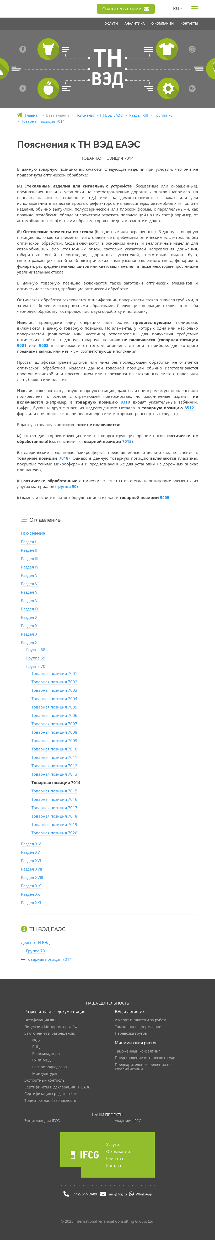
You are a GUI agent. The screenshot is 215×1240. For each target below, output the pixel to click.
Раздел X (29, 617)
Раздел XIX (31, 885)
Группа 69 (35, 658)
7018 (63, 458)
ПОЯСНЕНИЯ (33, 533)
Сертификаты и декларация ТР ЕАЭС (57, 1087)
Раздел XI (30, 625)
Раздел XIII (31, 642)
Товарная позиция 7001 (54, 673)
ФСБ (36, 1040)
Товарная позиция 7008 (54, 732)
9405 (164, 497)
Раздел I (28, 541)
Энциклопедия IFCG (42, 1121)
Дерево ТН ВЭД (35, 942)
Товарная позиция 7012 (54, 765)
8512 (189, 407)
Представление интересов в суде (145, 1058)
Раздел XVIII (32, 877)
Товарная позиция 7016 (54, 799)
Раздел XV (30, 852)
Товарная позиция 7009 (54, 740)
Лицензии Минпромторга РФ (50, 1027)
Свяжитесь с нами (125, 9)
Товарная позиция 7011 (54, 757)
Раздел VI (30, 583)
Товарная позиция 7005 (54, 707)
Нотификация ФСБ (41, 1020)
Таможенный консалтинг (137, 1051)
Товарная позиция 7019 (54, 824)
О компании (118, 1151)
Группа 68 (35, 649)
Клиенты (114, 1158)
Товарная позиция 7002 (54, 681)
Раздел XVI (31, 860)
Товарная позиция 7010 (54, 748)
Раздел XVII (31, 869)
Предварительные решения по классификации (143, 1067)
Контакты (115, 1165)
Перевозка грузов (131, 1033)
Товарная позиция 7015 (54, 790)
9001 (21, 345)
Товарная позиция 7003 (54, 690)
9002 (44, 345)
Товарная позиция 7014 (49, 959)
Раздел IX (30, 608)
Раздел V (29, 575)
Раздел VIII (31, 600)
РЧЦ (36, 1047)
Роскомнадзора (46, 1053)
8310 (125, 402)
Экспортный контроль (44, 1080)
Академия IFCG (128, 1121)
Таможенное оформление (138, 1027)
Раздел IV (30, 567)
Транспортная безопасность (50, 1100)
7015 (127, 441)
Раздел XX (30, 894)
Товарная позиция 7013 (54, 774)
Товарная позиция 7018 (54, 816)
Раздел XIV (31, 843)
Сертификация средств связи (51, 1094)
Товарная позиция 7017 (54, 807)
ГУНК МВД (41, 1060)
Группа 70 (35, 666)
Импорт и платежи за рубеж (140, 1020)
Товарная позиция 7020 (54, 832)
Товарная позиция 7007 (54, 723)
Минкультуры (44, 1073)
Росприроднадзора (49, 1067)
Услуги (112, 1144)
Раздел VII (30, 592)
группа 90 (66, 486)
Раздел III (29, 558)
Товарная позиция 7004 (54, 698)
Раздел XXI (31, 902)
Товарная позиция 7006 (54, 715)
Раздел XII (30, 634)
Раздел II (29, 550)
